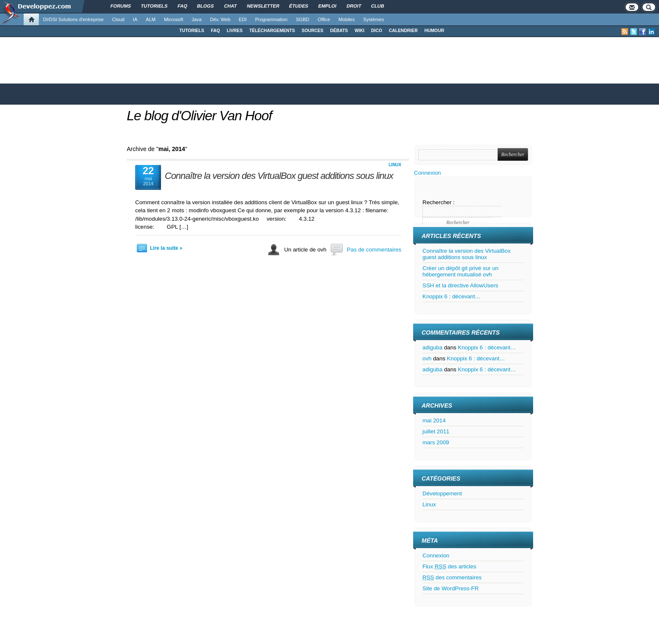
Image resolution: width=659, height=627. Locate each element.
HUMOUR (434, 30)
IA (135, 19)
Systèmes (373, 19)
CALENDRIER (403, 30)
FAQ (215, 30)
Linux (395, 164)
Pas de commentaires (374, 249)
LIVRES (235, 30)
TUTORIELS (192, 30)
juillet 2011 (435, 431)
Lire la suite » (166, 248)
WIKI (359, 30)
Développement (442, 493)
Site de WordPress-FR (450, 588)
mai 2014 (434, 420)
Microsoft (173, 19)
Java (197, 19)
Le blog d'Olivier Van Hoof (199, 115)
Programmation (271, 19)
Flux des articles (449, 566)
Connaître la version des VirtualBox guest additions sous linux (279, 175)
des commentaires (452, 577)
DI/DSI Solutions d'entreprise (73, 19)
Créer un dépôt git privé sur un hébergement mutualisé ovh (460, 271)
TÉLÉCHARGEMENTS (272, 30)
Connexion (427, 173)
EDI (243, 19)
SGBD (302, 19)
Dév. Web (220, 19)
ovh (427, 358)
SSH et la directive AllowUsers (460, 285)
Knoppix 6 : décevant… (451, 296)
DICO (376, 30)
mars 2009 (435, 442)
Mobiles (346, 19)
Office (324, 19)
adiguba (432, 347)
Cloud (118, 19)
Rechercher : (438, 202)
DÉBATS (339, 30)
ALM (150, 19)
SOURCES (312, 30)
